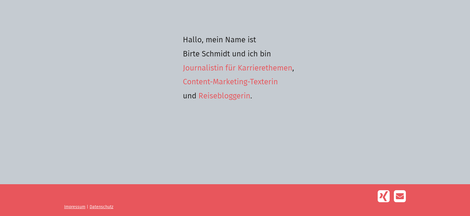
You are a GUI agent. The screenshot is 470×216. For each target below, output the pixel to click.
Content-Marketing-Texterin (230, 82)
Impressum (74, 207)
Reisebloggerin (224, 96)
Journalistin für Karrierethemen (237, 68)
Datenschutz (101, 207)
